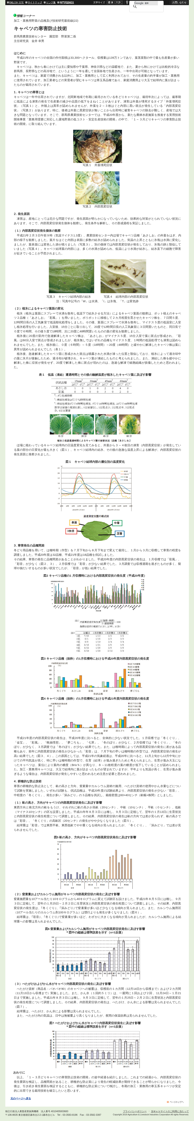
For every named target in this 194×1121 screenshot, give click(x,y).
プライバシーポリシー (135, 1111)
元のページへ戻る (20, 1098)
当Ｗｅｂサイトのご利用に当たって (170, 1111)
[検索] (146, 3)
